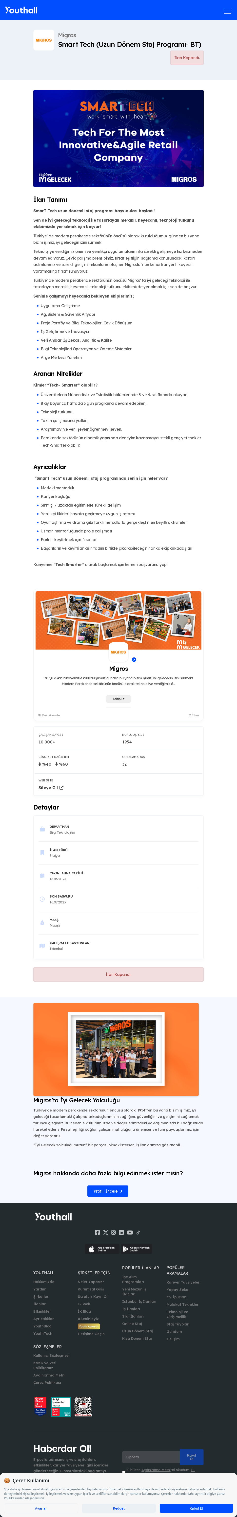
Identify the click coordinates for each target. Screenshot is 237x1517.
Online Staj (132, 1324)
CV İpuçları (177, 1297)
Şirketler (40, 1296)
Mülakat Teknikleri (183, 1304)
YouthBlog (42, 1326)
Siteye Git (51, 787)
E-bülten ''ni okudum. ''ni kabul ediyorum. (161, 1472)
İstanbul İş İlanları (139, 1301)
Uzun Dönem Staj (137, 1331)
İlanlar (39, 1304)
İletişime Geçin (91, 1334)
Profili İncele (108, 1191)
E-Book (84, 1304)
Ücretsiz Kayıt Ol (93, 1296)
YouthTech (42, 1333)
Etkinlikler (42, 1311)
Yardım (39, 1289)
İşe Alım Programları (133, 1279)
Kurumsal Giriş (91, 1289)
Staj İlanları (133, 1316)
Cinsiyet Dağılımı (54, 757)
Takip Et (118, 699)
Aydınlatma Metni (49, 1375)
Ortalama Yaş (133, 757)
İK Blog (84, 1311)
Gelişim (173, 1339)
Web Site (46, 780)
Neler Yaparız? (91, 1282)
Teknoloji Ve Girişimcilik (177, 1314)
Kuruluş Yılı (133, 735)
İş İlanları (131, 1309)
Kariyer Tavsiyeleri (183, 1282)
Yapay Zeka (177, 1290)
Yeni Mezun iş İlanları (134, 1291)
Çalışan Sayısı (51, 735)
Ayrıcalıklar (43, 1319)
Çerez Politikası (47, 1382)
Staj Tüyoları (178, 1324)
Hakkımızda (44, 1282)
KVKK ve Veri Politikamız (44, 1365)
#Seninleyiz (88, 1319)
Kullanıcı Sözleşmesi (51, 1355)
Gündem (174, 1331)
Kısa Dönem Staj (137, 1338)
